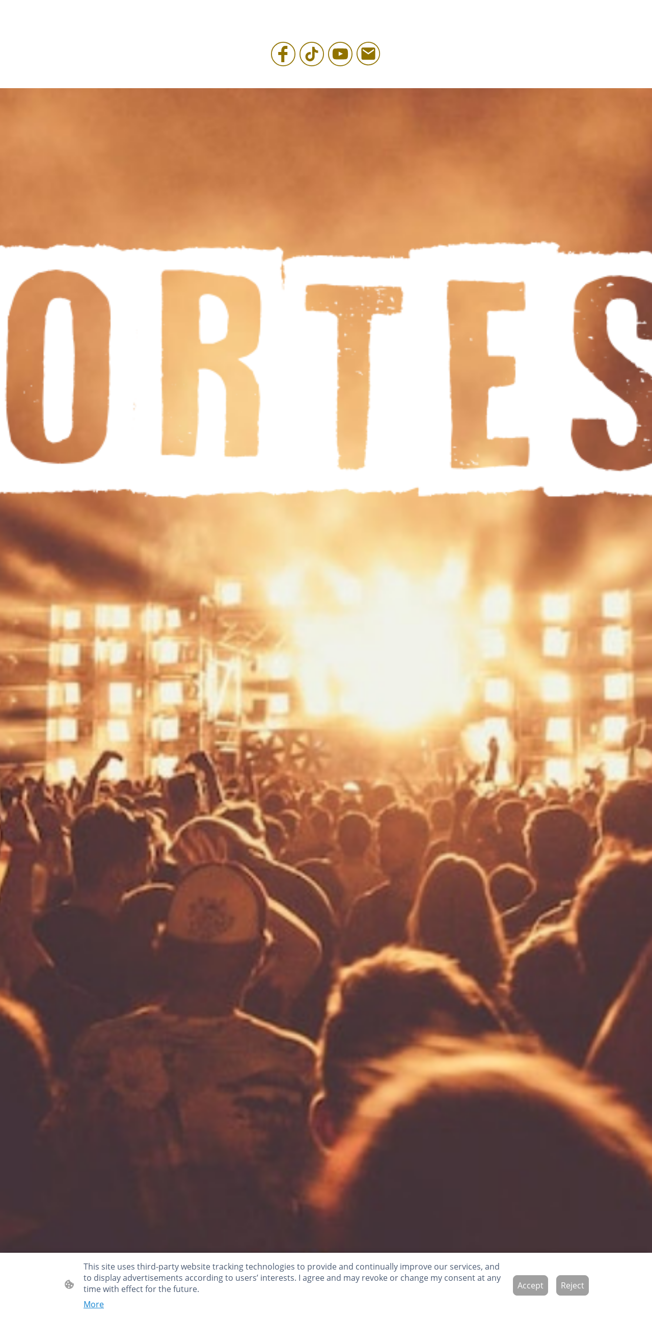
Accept (531, 1285)
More (94, 1304)
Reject (572, 1285)
